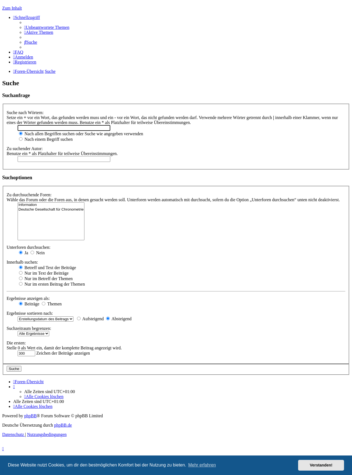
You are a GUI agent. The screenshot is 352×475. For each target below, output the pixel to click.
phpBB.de (63, 425)
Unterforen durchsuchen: (29, 247)
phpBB (30, 415)
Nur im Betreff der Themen (46, 278)
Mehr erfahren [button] (202, 465)
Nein (38, 252)
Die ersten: (16, 343)
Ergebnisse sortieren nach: (30, 313)
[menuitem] (46, 27)
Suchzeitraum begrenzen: (29, 328)
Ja (23, 252)
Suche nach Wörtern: (25, 112)
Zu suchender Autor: (25, 148)
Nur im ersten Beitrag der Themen (52, 284)
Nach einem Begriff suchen (46, 139)
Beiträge (29, 304)
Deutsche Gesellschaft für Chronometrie (51, 209)
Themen (52, 304)
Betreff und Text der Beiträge (47, 267)
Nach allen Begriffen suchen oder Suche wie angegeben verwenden (81, 133)
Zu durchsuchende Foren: (29, 194)
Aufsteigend (90, 318)
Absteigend (118, 318)
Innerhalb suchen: (22, 262)
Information (51, 205)
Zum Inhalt (12, 8)
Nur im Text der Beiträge (43, 273)
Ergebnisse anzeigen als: (28, 298)
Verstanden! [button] (321, 465)
